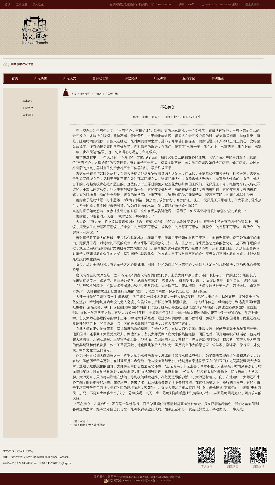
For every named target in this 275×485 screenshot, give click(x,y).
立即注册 (21, 4)
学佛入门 (99, 93)
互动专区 (188, 78)
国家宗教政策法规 (22, 64)
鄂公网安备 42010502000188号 (124, 480)
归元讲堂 (159, 78)
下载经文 (27, 108)
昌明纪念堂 (100, 78)
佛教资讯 (130, 78)
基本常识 (27, 101)
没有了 (84, 421)
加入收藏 (38, 4)
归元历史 (40, 78)
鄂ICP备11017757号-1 (158, 480)
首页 (15, 78)
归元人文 (69, 78)
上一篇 (73, 421)
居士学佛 (27, 115)
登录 (7, 4)
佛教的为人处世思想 (92, 425)
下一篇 (73, 425)
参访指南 (217, 78)
